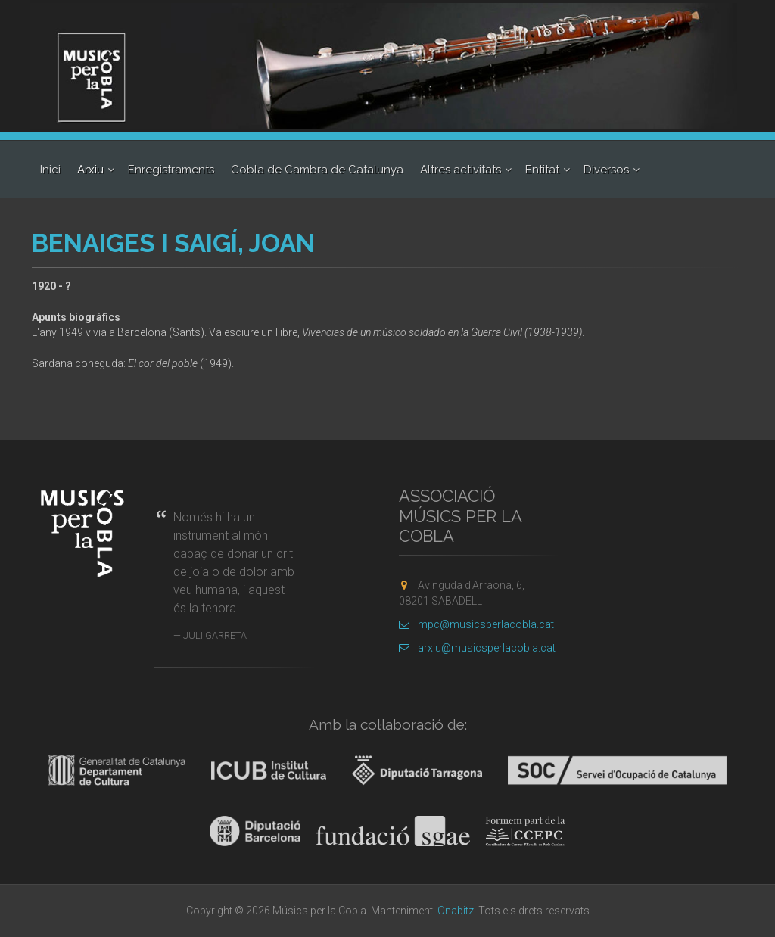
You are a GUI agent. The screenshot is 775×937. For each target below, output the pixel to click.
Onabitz (455, 910)
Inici (50, 169)
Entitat (542, 169)
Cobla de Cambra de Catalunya (317, 169)
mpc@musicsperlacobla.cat (476, 624)
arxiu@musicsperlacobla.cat (477, 648)
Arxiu (90, 169)
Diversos (606, 169)
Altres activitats (460, 169)
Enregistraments (171, 169)
